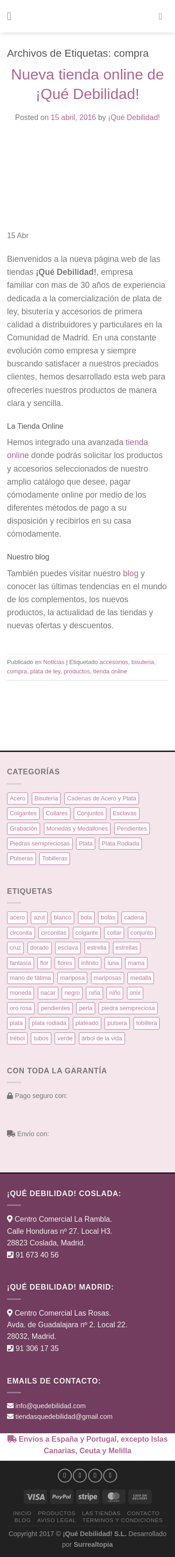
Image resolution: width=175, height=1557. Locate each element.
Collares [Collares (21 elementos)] (57, 813)
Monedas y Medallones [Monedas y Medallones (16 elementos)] (77, 828)
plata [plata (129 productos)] (16, 1022)
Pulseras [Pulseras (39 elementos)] (21, 858)
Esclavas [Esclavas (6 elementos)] (125, 813)
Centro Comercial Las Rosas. (62, 1313)
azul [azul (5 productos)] (39, 917)
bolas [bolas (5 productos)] (108, 917)
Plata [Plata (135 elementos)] (85, 843)
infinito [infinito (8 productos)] (89, 962)
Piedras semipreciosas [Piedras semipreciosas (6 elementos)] (40, 843)
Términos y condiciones (123, 1520)
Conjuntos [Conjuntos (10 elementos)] (90, 813)
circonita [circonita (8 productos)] (21, 932)
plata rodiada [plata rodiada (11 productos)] (49, 1022)
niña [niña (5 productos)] (94, 992)
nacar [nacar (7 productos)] (48, 992)
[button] (12, 16)
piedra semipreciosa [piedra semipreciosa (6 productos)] (128, 1008)
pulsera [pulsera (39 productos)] (117, 1022)
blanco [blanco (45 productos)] (62, 917)
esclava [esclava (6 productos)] (68, 947)
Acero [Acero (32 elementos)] (17, 798)
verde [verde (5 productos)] (64, 1038)
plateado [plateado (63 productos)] (87, 1022)
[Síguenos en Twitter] (95, 1476)
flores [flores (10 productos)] (64, 962)
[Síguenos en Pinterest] (110, 1476)
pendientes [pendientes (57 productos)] (55, 1008)
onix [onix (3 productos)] (135, 992)
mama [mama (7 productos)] (136, 962)
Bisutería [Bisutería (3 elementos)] (46, 798)
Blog (22, 1520)
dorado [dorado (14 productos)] (39, 947)
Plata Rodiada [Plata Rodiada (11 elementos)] (120, 843)
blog (130, 573)
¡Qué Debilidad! (134, 117)
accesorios (113, 662)
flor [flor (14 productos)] (44, 962)
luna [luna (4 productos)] (113, 962)
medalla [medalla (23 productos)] (140, 977)
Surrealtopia (93, 1544)
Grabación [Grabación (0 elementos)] (23, 828)
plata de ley (45, 671)
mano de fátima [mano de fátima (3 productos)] (30, 977)
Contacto (143, 1513)
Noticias (54, 662)
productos (76, 671)
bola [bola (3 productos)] (86, 917)
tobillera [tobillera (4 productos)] (146, 1022)
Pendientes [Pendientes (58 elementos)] (132, 828)
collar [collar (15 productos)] (114, 932)
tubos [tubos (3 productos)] (41, 1038)
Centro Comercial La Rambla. (63, 1219)
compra (17, 671)
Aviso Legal (56, 1520)
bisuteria (143, 662)
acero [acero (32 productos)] (17, 917)
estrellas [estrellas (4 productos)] (127, 947)
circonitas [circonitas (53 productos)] (53, 932)
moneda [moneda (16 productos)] (20, 992)
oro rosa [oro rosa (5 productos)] (21, 1008)
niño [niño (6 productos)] (114, 992)
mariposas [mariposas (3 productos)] (107, 977)
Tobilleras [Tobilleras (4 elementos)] (54, 858)
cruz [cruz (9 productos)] (15, 947)
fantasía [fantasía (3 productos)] (20, 962)
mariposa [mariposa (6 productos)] (72, 977)
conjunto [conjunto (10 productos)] (142, 932)
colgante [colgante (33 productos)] (87, 932)
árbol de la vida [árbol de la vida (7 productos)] (102, 1038)
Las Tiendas (101, 1513)
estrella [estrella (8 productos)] (96, 947)
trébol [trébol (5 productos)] (17, 1038)
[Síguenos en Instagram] (80, 1476)
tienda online (110, 671)
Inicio (22, 1513)
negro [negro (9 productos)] (72, 992)
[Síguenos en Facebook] (65, 1476)
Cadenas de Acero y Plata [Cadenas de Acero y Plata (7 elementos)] (101, 798)
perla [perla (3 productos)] (85, 1008)
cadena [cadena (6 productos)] (134, 917)
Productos (56, 1513)
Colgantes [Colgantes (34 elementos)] (23, 813)
